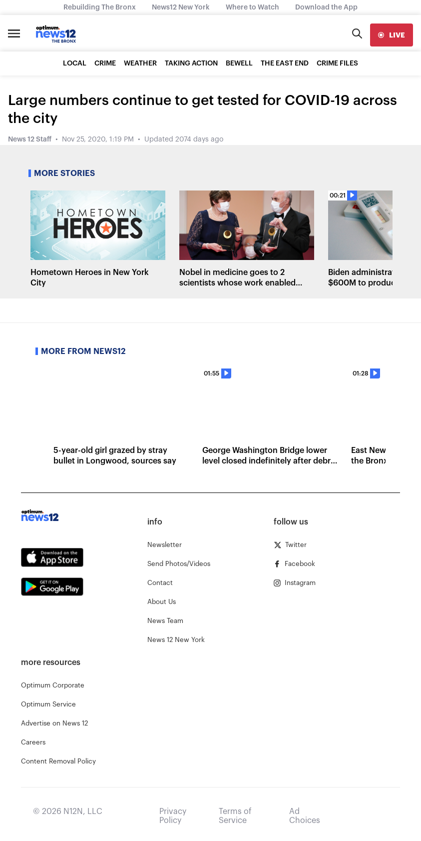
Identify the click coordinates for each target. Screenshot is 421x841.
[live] (391, 35)
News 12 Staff (29, 139)
